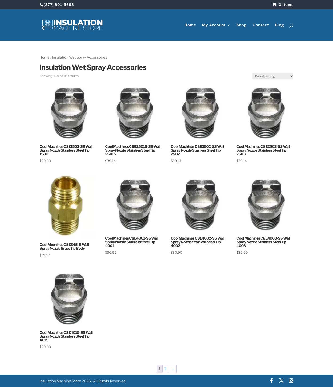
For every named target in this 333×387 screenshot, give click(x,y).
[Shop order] (272, 76)
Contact (261, 25)
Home (190, 25)
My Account (214, 25)
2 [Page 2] (165, 369)
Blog (279, 25)
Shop (241, 25)
